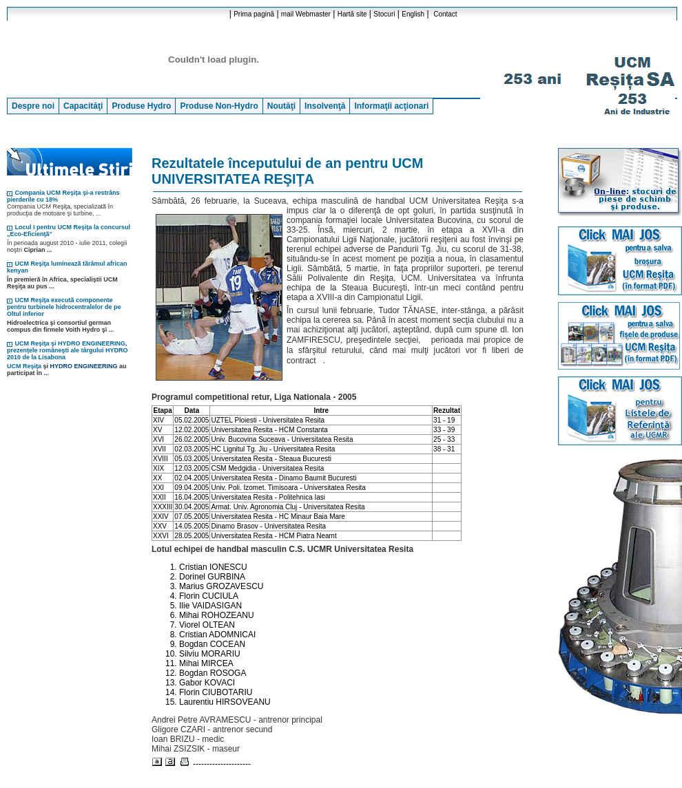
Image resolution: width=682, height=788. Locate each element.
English (413, 14)
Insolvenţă (324, 106)
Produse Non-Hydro (219, 106)
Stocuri (384, 14)
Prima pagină (254, 14)
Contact (445, 14)
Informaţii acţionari (391, 106)
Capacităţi (83, 106)
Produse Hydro (141, 106)
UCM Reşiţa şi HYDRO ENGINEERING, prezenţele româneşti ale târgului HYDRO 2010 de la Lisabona (67, 350)
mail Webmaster (306, 14)
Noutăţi (281, 106)
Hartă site (352, 14)
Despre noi (33, 106)
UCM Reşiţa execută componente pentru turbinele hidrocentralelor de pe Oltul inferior (64, 307)
